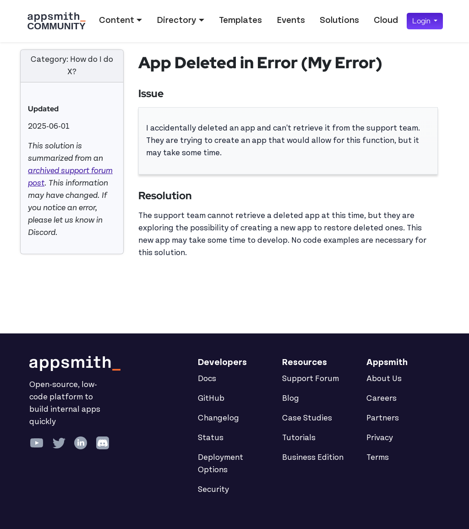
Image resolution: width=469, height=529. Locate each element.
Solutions (339, 20)
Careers (381, 398)
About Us (384, 379)
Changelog (218, 418)
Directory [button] (176, 20)
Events (291, 20)
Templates (240, 20)
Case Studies (307, 418)
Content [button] (116, 20)
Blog (290, 398)
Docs (207, 379)
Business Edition (313, 457)
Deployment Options (220, 463)
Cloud (386, 20)
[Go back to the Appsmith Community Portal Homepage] (56, 21)
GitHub (211, 398)
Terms (377, 457)
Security (213, 489)
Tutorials (299, 438)
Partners (382, 418)
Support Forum (310, 379)
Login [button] (422, 21)
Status (211, 438)
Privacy (379, 438)
